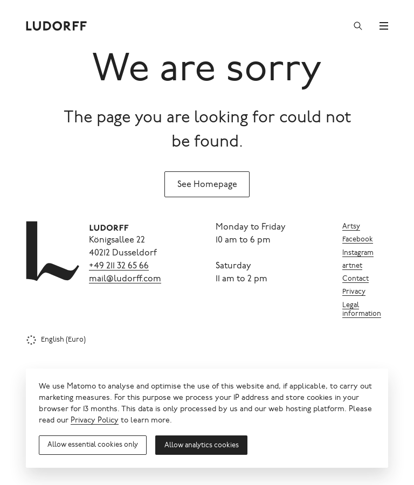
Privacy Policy (95, 421)
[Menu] (384, 26)
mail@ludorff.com (125, 279)
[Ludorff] (56, 26)
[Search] (358, 26)
